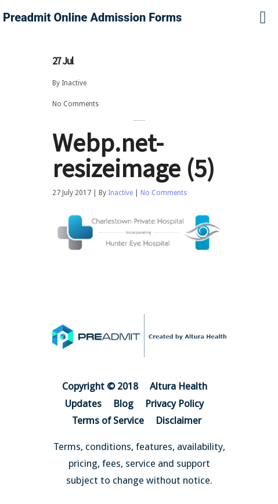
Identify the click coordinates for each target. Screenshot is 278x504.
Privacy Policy (174, 403)
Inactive (74, 83)
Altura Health (178, 386)
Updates (83, 403)
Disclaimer (178, 420)
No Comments (75, 104)
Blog (123, 403)
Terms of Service (108, 420)
